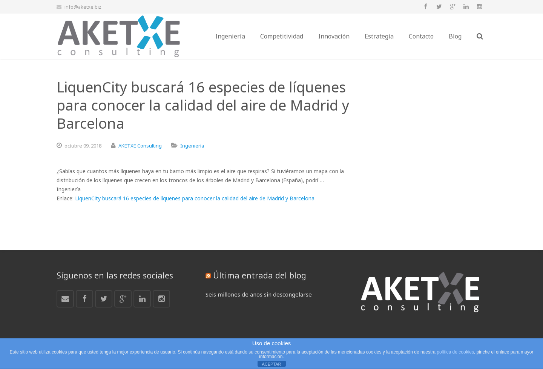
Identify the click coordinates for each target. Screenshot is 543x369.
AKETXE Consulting (140, 145)
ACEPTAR (271, 364)
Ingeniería (192, 145)
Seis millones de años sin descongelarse (259, 294)
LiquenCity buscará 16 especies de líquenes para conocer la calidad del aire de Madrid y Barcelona (194, 198)
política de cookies (455, 352)
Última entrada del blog (259, 275)
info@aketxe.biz (82, 6)
